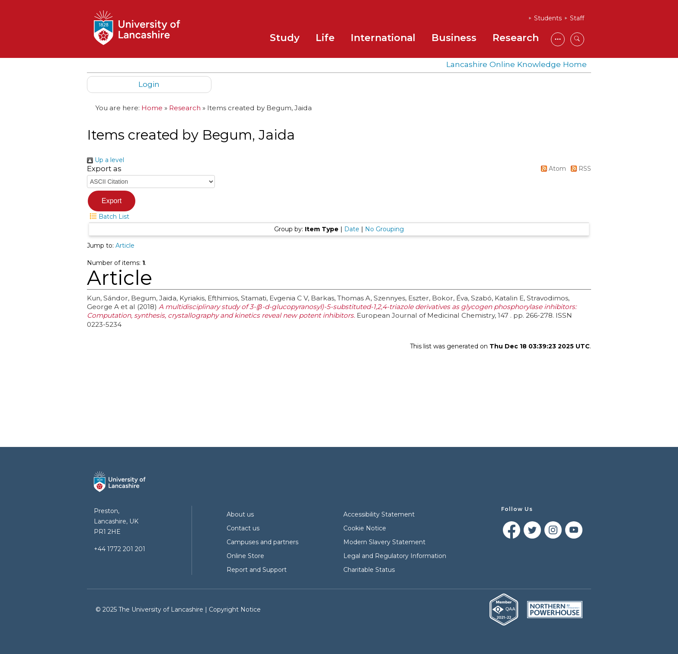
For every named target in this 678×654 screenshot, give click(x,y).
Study (285, 38)
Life (325, 38)
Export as (104, 168)
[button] (111, 201)
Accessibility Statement (379, 514)
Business (454, 38)
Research (516, 38)
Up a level (105, 160)
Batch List (108, 216)
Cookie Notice (364, 528)
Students (548, 18)
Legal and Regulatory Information (394, 556)
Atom (552, 168)
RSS (579, 168)
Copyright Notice (235, 609)
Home (152, 108)
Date (351, 229)
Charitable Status (369, 570)
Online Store (245, 556)
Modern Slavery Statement (384, 542)
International (383, 38)
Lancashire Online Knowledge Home (516, 64)
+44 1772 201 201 (119, 549)
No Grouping (384, 229)
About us (240, 514)
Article (124, 245)
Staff (577, 18)
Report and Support (257, 570)
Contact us (243, 528)
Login (149, 84)
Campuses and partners (262, 542)
